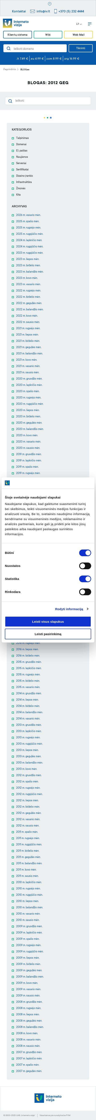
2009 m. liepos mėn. (27, 958)
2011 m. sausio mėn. (27, 876)
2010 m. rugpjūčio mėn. (29, 895)
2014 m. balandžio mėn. (29, 712)
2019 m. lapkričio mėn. (28, 460)
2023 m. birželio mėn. (28, 265)
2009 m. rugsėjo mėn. (28, 945)
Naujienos (22, 157)
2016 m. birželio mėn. (28, 655)
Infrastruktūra (24, 182)
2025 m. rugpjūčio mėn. (29, 234)
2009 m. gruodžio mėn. (29, 926)
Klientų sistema (17, 35)
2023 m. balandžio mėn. (29, 271)
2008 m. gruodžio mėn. (29, 1002)
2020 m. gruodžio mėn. (29, 378)
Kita (18, 194)
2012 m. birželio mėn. (28, 806)
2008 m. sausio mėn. (28, 1046)
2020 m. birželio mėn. (28, 416)
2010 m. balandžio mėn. (29, 907)
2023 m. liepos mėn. (27, 259)
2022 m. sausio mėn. (28, 322)
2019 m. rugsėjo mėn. (28, 473)
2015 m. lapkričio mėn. (28, 668)
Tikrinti (80, 48)
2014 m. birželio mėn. (28, 706)
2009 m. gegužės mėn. (29, 970)
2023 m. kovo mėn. (27, 278)
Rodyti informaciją (69, 609)
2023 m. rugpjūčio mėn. (29, 253)
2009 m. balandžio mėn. (30, 976)
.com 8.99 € (54, 58)
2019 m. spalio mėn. (27, 467)
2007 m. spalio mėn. (27, 1065)
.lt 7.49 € (22, 58)
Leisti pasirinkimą (48, 634)
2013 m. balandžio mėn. (29, 762)
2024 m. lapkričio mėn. (29, 240)
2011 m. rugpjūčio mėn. (29, 844)
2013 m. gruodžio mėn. (28, 725)
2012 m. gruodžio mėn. (28, 775)
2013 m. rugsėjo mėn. (28, 737)
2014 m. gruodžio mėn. (28, 693)
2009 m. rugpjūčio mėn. (29, 951)
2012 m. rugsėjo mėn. (28, 788)
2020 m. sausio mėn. (28, 448)
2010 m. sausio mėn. (27, 920)
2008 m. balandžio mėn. (30, 1027)
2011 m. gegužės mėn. (28, 857)
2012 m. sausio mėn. (27, 825)
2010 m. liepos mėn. (27, 901)
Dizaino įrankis (24, 176)
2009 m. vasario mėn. (28, 989)
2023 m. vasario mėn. (28, 284)
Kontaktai (19, 11)
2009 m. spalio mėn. (27, 939)
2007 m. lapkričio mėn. (29, 1058)
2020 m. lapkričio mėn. (29, 385)
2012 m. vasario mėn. (28, 819)
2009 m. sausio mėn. (28, 995)
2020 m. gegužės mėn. (29, 423)
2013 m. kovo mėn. (26, 769)
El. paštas (21, 150)
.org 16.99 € (72, 58)
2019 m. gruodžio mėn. (28, 454)
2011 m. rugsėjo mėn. (28, 838)
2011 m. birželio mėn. (27, 851)
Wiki (48, 35)
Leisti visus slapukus (48, 621)
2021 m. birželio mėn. (28, 341)
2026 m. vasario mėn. (28, 215)
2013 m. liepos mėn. (27, 750)
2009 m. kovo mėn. (27, 983)
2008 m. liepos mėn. (27, 1014)
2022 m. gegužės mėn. (29, 303)
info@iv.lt (43, 11)
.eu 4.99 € (37, 58)
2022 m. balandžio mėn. (29, 309)
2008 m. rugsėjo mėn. (28, 1008)
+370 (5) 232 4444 (71, 11)
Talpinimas (22, 138)
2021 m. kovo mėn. (26, 360)
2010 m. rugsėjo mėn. (28, 888)
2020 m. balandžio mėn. (30, 429)
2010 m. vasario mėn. (28, 913)
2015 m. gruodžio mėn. (28, 662)
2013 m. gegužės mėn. (28, 756)
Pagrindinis (9, 69)
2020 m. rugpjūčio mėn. (29, 404)
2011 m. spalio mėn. (27, 832)
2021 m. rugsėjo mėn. (28, 328)
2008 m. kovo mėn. (27, 1033)
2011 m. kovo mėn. (26, 869)
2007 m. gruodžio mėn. (29, 1052)
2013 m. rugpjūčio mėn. (29, 744)
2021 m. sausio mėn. (27, 372)
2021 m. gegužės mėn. (28, 347)
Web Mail (78, 35)
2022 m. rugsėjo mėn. (28, 290)
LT (79, 24)
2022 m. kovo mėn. (27, 316)
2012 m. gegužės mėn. (28, 813)
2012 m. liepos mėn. (27, 800)
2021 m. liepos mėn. (27, 334)
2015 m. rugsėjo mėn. (28, 674)
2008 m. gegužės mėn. (29, 1020)
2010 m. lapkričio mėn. (29, 882)
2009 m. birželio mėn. (28, 964)
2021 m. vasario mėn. (28, 366)
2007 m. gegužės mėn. (29, 1071)
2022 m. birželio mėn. (28, 297)
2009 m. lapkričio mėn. (29, 932)
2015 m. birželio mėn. (28, 681)
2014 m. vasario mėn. (28, 718)
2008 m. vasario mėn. (28, 1039)
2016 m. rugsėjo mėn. (28, 643)
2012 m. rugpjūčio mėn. (29, 794)
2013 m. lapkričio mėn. (28, 731)
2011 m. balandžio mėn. (29, 863)
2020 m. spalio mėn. (27, 391)
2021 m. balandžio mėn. (29, 353)
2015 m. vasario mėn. (28, 687)
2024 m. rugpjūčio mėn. (29, 246)
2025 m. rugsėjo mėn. (28, 227)
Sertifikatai (22, 169)
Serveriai (21, 163)
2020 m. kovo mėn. (27, 435)
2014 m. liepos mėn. (27, 699)
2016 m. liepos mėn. (27, 649)
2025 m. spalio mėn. (27, 221)
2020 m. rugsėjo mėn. (28, 397)
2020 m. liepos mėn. (27, 410)
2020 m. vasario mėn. (28, 441)
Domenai (21, 144)
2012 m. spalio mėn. (27, 781)
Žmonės (20, 188)
